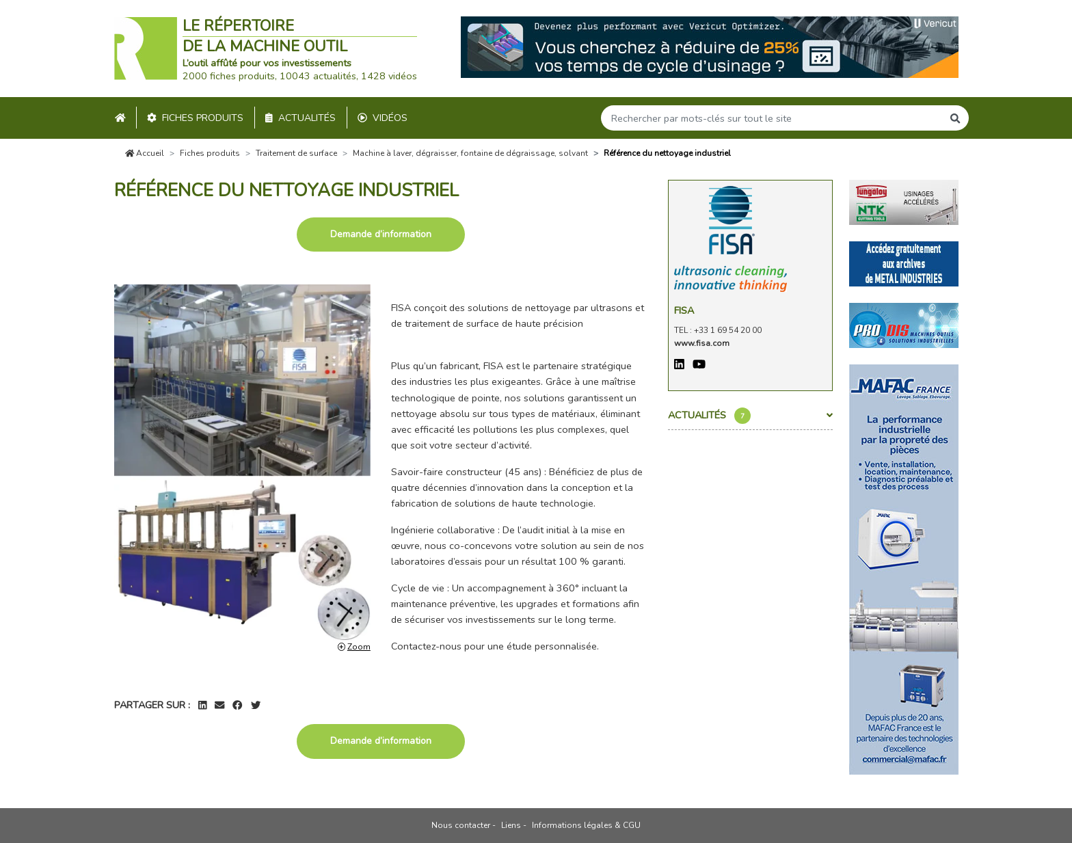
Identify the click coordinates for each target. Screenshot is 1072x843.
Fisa (684, 310)
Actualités (300, 117)
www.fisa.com (701, 343)
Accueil (145, 153)
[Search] (772, 118)
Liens (511, 825)
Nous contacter (460, 825)
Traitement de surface (296, 153)
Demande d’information (380, 234)
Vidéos (382, 117)
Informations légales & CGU (586, 825)
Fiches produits (195, 117)
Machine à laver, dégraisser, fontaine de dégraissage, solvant (470, 153)
